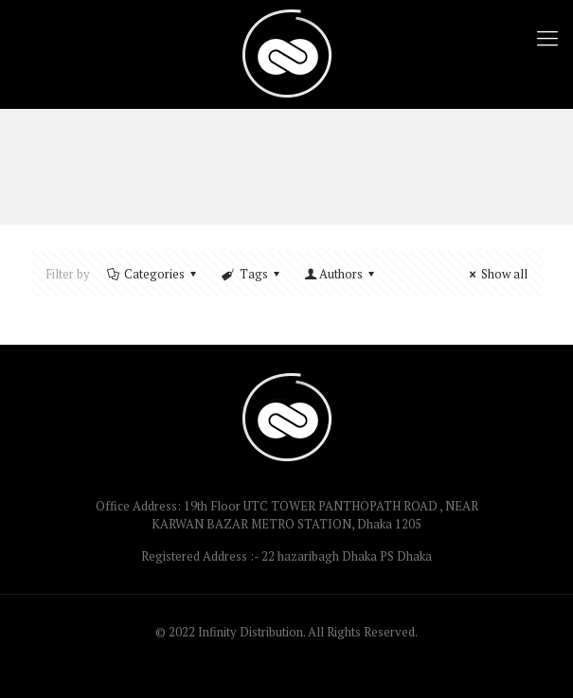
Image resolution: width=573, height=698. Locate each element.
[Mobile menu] (547, 38)
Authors (341, 273)
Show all (496, 273)
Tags (251, 273)
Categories (153, 273)
